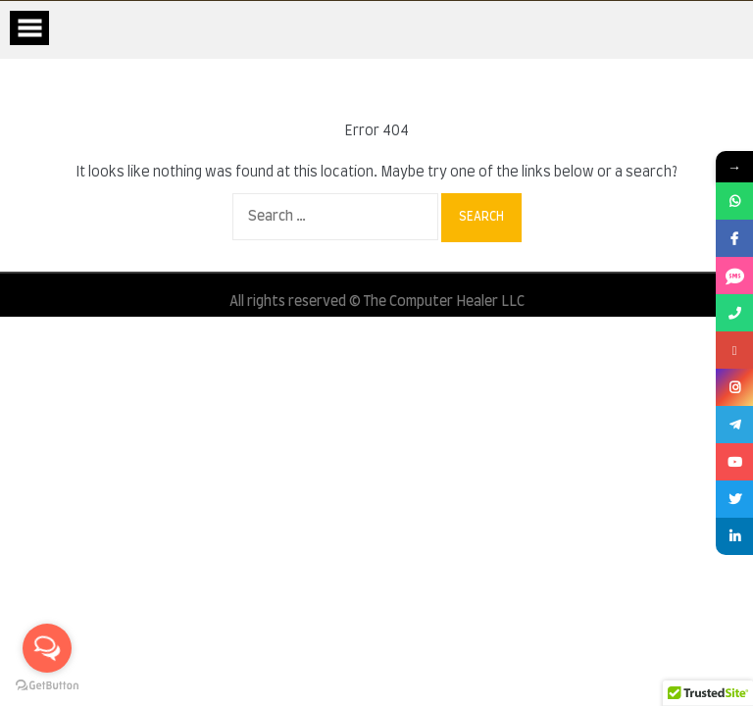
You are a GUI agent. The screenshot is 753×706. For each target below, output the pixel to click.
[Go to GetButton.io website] (47, 686)
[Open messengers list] (47, 648)
